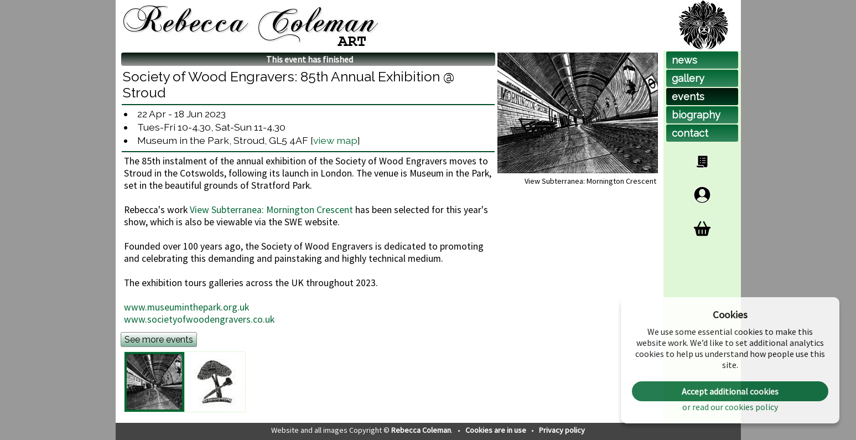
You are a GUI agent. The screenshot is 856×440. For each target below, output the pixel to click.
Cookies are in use (496, 430)
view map (335, 140)
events (688, 96)
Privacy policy (562, 430)
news (684, 60)
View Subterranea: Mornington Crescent (271, 210)
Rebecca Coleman (421, 430)
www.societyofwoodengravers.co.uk (199, 319)
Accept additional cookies (730, 391)
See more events (158, 339)
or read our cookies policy (730, 406)
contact (690, 133)
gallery (688, 78)
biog (696, 115)
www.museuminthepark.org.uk (186, 307)
